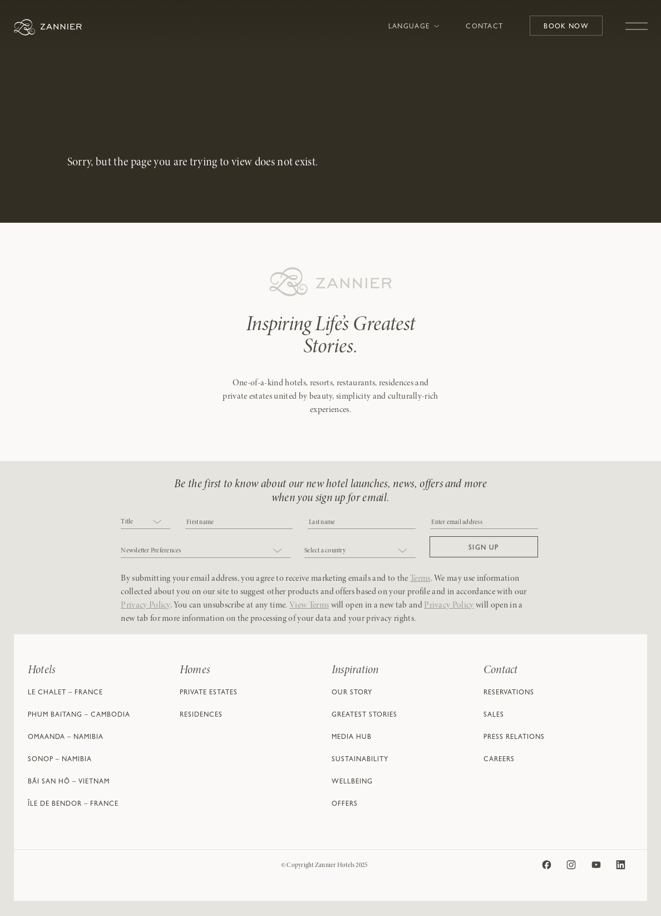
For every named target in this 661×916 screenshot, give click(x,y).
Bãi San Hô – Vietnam (69, 782)
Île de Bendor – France (73, 804)
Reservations (509, 693)
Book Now (566, 27)
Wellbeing (352, 782)
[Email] (483, 521)
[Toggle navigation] (636, 20)
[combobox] (145, 522)
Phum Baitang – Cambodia (79, 715)
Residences (201, 715)
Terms (420, 578)
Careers (499, 760)
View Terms (309, 605)
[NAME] (361, 521)
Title (127, 521)
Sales (494, 715)
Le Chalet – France (65, 693)
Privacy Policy (145, 605)
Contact (484, 27)
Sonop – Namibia (60, 760)
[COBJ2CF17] (239, 521)
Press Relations (514, 737)
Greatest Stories (364, 715)
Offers (345, 804)
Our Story (352, 693)
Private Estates (209, 693)
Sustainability (360, 760)
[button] (484, 546)
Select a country (325, 550)
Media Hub (352, 737)
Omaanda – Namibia (65, 737)
